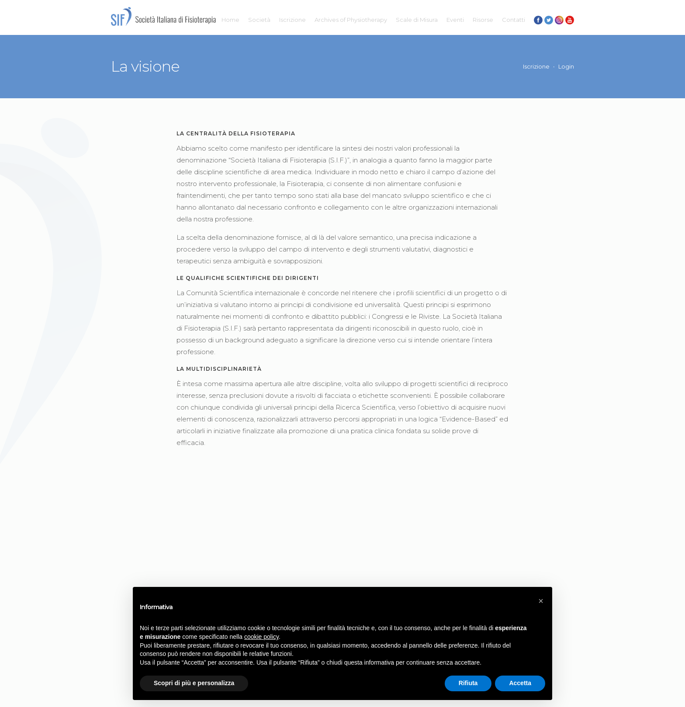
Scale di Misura (417, 19)
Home (230, 19)
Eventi (455, 19)
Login (566, 66)
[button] (541, 601)
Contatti (513, 19)
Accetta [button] (520, 682)
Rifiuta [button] (468, 682)
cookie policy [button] (261, 636)
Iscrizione (292, 19)
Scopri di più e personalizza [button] (194, 682)
